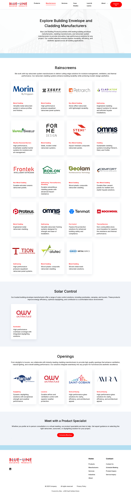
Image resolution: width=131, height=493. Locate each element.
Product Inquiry (111, 471)
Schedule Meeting (112, 467)
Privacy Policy (81, 486)
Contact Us (109, 464)
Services (91, 471)
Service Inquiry (111, 474)
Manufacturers (93, 467)
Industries (92, 474)
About (91, 478)
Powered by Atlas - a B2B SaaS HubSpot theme (65, 491)
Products (92, 464)
